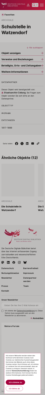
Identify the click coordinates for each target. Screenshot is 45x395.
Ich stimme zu (15, 382)
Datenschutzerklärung (20, 371)
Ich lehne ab (14, 388)
